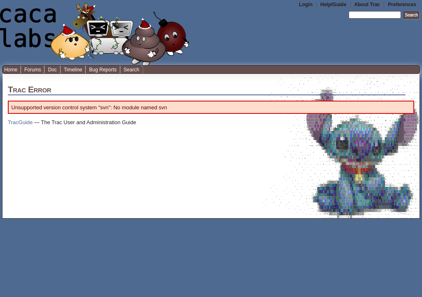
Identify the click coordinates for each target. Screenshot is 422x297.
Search (131, 70)
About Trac (367, 4)
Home (10, 70)
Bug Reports (103, 70)
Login (306, 4)
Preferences (402, 4)
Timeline (73, 70)
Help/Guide (333, 4)
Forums (32, 70)
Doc (52, 70)
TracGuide (20, 122)
